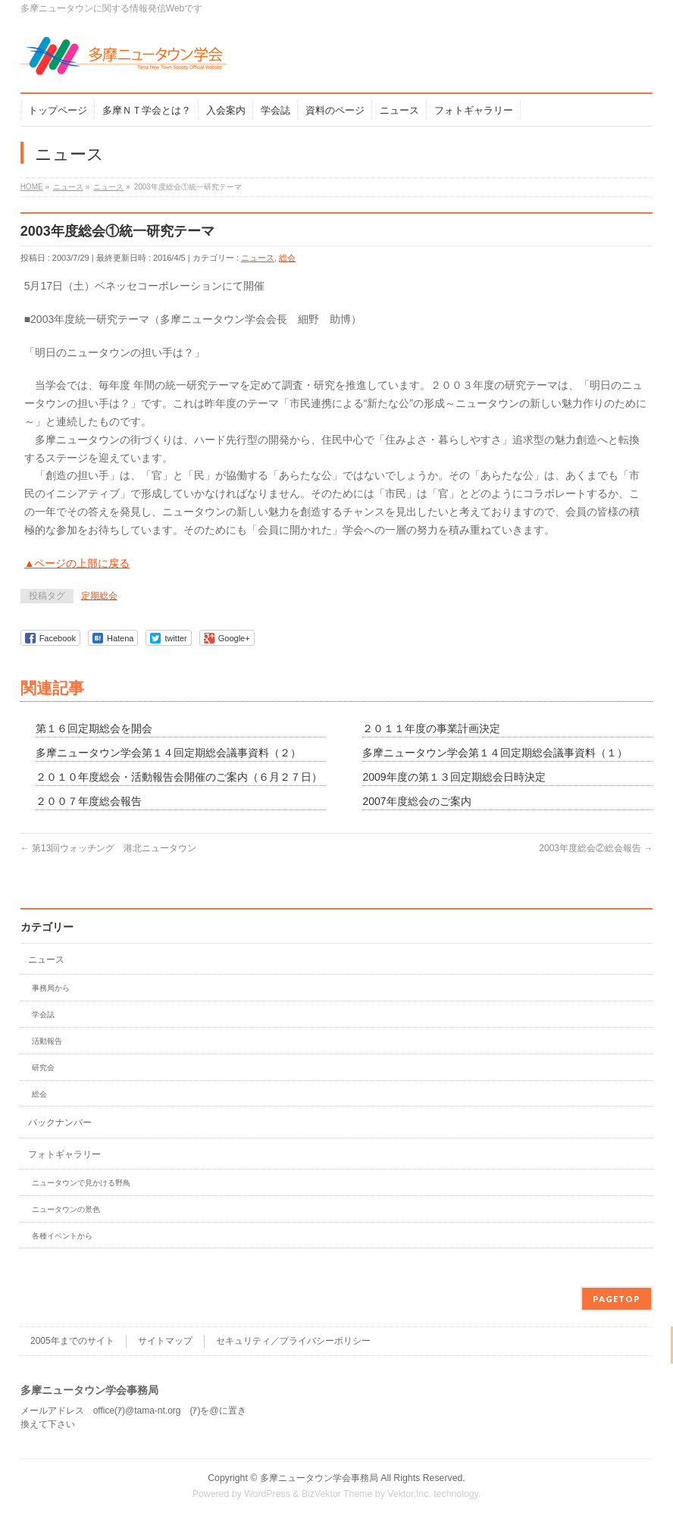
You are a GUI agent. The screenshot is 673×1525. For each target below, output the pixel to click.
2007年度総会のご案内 (416, 801)
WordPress (267, 1494)
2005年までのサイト (72, 1341)
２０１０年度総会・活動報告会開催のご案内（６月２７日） (179, 777)
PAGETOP (616, 1299)
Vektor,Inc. (409, 1494)
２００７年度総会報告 (89, 801)
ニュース (257, 257)
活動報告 (47, 1041)
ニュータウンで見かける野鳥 (81, 1183)
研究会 (43, 1067)
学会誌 (43, 1014)
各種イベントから (62, 1236)
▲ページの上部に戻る (77, 563)
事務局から (51, 988)
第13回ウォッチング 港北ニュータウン (108, 848)
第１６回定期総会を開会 (94, 728)
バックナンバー (60, 1122)
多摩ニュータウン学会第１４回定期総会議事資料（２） (168, 753)
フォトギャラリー (64, 1154)
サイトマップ (165, 1341)
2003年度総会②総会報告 (596, 848)
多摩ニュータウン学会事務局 (319, 1478)
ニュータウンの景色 (66, 1209)
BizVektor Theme (337, 1494)
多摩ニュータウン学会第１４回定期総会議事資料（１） (495, 753)
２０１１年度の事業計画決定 (431, 728)
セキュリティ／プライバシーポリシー (293, 1341)
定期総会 (99, 595)
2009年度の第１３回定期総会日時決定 (453, 777)
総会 (287, 257)
